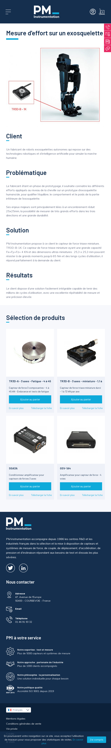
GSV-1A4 (65, 468)
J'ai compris (96, 739)
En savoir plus (16, 408)
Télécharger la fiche (41, 408)
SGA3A (13, 468)
